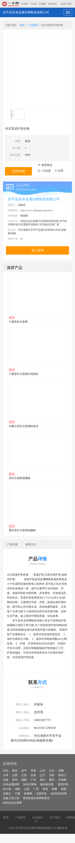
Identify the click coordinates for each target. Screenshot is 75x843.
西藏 (54, 789)
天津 (5, 775)
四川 (42, 779)
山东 (42, 770)
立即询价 (18, 171)
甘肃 (33, 775)
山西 (15, 775)
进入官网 (37, 250)
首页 (22, 25)
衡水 (15, 770)
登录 (69, 3)
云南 (5, 779)
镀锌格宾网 (47, 784)
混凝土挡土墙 (11, 798)
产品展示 (33, 25)
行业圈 (42, 3)
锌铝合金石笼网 (12, 802)
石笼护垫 (41, 793)
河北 (5, 770)
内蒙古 (7, 793)
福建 (24, 779)
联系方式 (31, 544)
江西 (26, 789)
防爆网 (28, 793)
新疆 (63, 789)
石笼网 (62, 779)
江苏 (24, 775)
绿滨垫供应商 (59, 793)
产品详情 (12, 544)
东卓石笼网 (29, 784)
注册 (63, 3)
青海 (45, 789)
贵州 (15, 779)
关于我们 (54, 817)
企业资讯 (52, 3)
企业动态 (37, 817)
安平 (24, 770)
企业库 (24, 3)
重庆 (51, 779)
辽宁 (42, 775)
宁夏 (17, 793)
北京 (51, 770)
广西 (36, 789)
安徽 (61, 770)
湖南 (17, 789)
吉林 (51, 775)
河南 (33, 770)
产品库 (33, 3)
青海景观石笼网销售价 (36, 798)
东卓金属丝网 (11, 784)
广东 (33, 779)
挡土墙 (7, 789)
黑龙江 (62, 775)
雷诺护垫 (63, 784)
